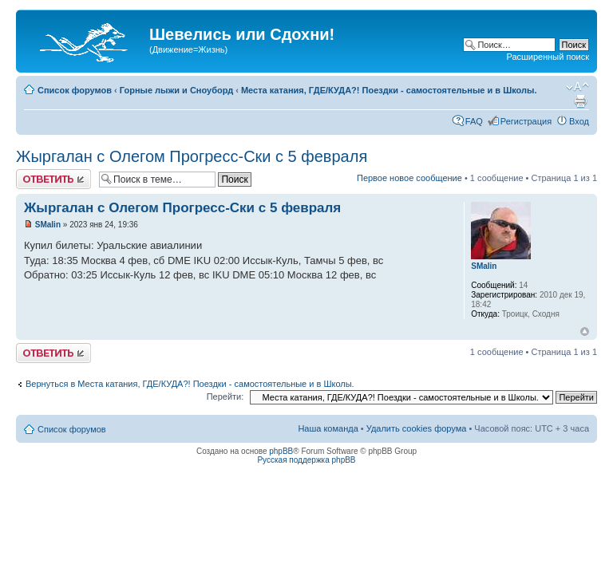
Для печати (580, 101)
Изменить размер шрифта (577, 87)
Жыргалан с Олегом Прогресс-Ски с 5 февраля (191, 156)
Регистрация (526, 121)
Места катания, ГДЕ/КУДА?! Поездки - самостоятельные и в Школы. (389, 90)
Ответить (53, 179)
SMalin (48, 224)
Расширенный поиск (547, 56)
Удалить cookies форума (416, 428)
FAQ (474, 121)
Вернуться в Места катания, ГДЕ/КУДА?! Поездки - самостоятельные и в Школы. (190, 384)
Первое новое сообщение (409, 178)
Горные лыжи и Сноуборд (176, 90)
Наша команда (328, 428)
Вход (579, 121)
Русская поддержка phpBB (306, 460)
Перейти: (225, 396)
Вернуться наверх (584, 331)
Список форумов (75, 90)
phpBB (281, 451)
